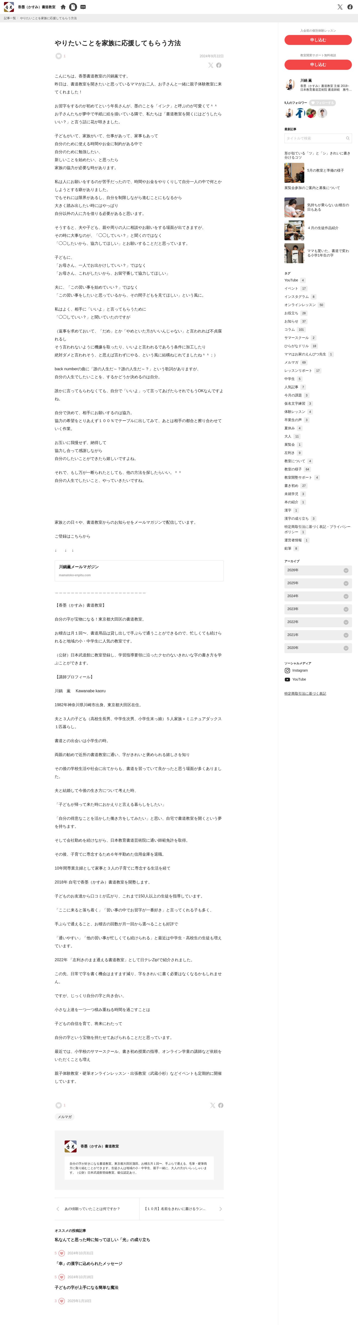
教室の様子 (297, 469)
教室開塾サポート (302, 478)
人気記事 (295, 387)
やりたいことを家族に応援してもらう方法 (118, 43)
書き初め (296, 486)
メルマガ (65, 1117)
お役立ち (296, 313)
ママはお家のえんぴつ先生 (309, 354)
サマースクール (300, 338)
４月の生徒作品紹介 (323, 228)
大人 (292, 437)
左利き (293, 453)
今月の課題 (297, 395)
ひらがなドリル (301, 346)
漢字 (291, 510)
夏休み (293, 428)
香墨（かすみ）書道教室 (36, 7)
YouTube (295, 280)
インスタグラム (300, 297)
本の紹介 (295, 502)
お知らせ (296, 321)
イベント (296, 289)
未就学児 (295, 494)
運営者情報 (297, 540)
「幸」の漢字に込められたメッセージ (88, 1264)
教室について (298, 461)
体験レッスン (298, 412)
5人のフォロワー (295, 103)
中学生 (293, 379)
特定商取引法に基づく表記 (305, 694)
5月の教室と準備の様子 (325, 171)
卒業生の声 (297, 420)
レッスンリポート (302, 371)
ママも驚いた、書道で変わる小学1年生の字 (328, 253)
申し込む (318, 40)
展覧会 (293, 445)
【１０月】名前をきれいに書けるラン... (174, 1209)
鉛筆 (291, 549)
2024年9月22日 (212, 56)
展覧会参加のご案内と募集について (312, 188)
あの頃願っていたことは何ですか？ (92, 1209)
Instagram (300, 671)
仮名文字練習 (298, 404)
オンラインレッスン (304, 305)
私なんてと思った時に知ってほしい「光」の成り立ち (102, 1240)
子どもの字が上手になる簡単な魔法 (86, 1287)
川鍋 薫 (306, 81)
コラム (295, 330)
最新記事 (290, 129)
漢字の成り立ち (300, 519)
